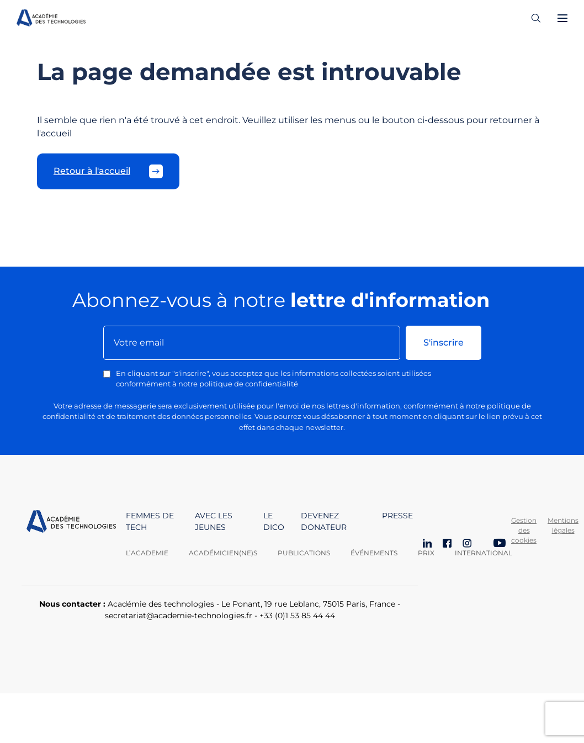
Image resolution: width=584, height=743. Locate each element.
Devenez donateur (324, 521)
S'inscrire (443, 342)
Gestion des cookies (524, 530)
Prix (426, 553)
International (483, 553)
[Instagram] (467, 544)
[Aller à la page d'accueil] (71, 534)
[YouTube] (499, 544)
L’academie (147, 553)
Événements (374, 553)
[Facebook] (447, 544)
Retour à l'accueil (108, 171)
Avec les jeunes (213, 521)
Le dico (273, 521)
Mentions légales (563, 525)
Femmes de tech (150, 521)
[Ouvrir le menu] (562, 18)
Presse (397, 516)
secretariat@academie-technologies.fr (178, 615)
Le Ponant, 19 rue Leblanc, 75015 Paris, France (308, 604)
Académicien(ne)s (223, 553)
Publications (304, 553)
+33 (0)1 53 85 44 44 (297, 615)
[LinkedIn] (427, 544)
